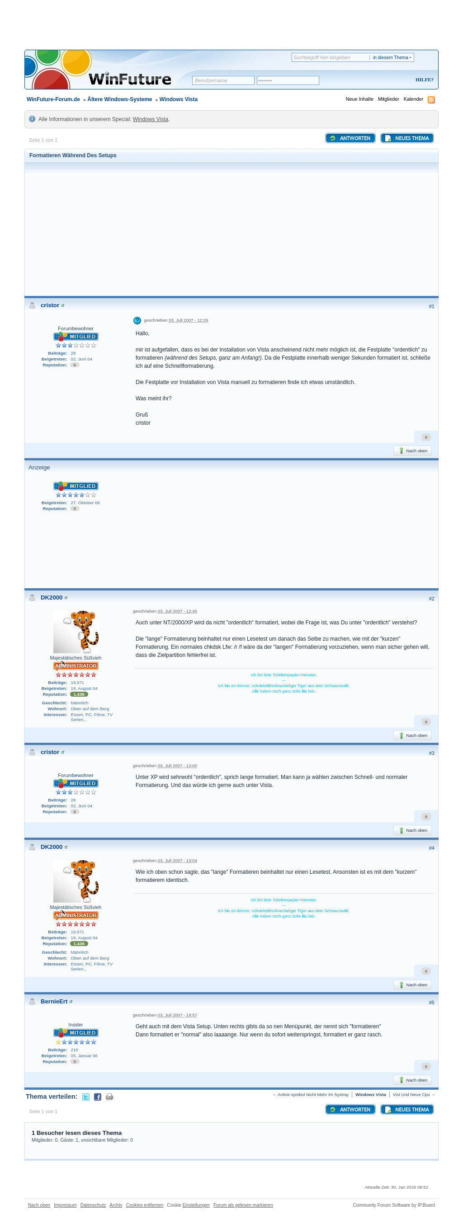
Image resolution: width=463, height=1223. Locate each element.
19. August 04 (84, 688)
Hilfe (423, 79)
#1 (432, 306)
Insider (75, 1024)
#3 (432, 753)
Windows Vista (179, 99)
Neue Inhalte (359, 99)
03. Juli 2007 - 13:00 (177, 765)
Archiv (115, 1205)
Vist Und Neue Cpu (411, 1094)
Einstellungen (196, 1205)
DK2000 (51, 597)
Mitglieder (388, 99)
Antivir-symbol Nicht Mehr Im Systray (313, 1094)
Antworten (349, 138)
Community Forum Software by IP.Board (394, 1205)
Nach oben (412, 450)
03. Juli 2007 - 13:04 (177, 860)
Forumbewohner (76, 328)
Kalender (413, 99)
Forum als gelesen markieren (243, 1205)
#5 (432, 1002)
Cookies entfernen (145, 1205)
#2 (432, 598)
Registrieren (386, 80)
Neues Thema (406, 138)
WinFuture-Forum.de (53, 99)
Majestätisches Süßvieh (75, 658)
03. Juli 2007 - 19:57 (177, 1014)
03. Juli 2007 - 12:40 (177, 611)
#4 (432, 848)
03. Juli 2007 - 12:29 (188, 320)
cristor (50, 305)
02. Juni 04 (82, 358)
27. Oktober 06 (85, 502)
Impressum (65, 1205)
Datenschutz (93, 1205)
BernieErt (54, 1001)
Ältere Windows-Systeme (119, 99)
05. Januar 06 (84, 1055)
